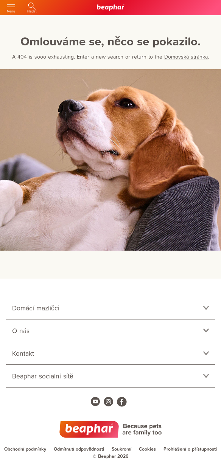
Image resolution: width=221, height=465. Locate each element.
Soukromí (121, 449)
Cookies (147, 449)
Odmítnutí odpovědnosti (79, 449)
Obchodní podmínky (25, 449)
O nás (21, 330)
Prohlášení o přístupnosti (190, 449)
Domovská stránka (186, 56)
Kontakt (23, 353)
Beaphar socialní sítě (42, 376)
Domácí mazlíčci (35, 308)
